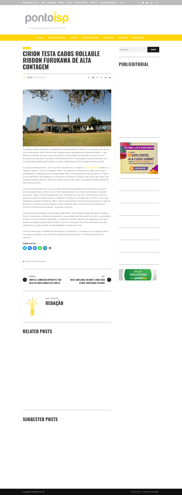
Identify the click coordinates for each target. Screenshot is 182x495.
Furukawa (38, 261)
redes (44, 261)
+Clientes (26, 48)
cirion (32, 261)
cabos (27, 261)
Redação (30, 77)
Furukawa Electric (92, 167)
